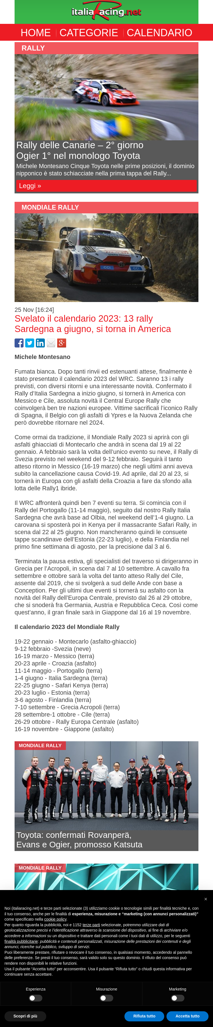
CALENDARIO (159, 32)
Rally (33, 48)
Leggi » (30, 185)
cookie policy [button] (55, 919)
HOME (36, 32)
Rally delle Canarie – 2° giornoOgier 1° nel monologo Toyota (79, 150)
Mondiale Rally (50, 207)
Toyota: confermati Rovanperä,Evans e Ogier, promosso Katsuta (79, 839)
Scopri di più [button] (25, 1016)
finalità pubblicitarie (21, 941)
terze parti (91, 925)
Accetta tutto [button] (187, 1016)
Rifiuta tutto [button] (144, 1016)
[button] (205, 899)
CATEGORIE (88, 32)
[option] (106, 117)
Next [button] (202, 118)
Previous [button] (10, 118)
